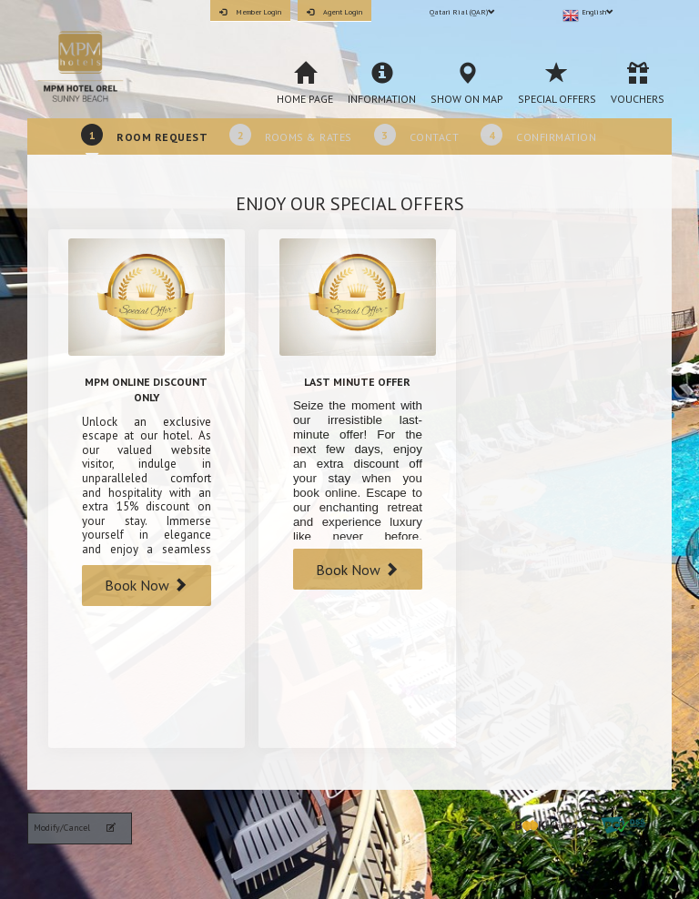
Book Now (146, 585)
